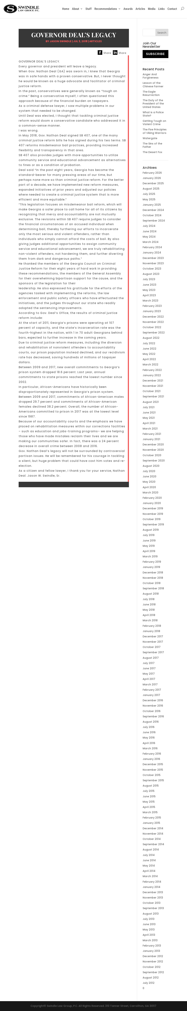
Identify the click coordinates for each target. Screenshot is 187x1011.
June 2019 (149, 540)
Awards (128, 9)
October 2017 (152, 647)
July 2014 (149, 855)
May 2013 (149, 929)
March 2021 (150, 428)
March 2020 (150, 492)
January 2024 (152, 252)
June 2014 (149, 860)
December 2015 (153, 764)
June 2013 (149, 924)
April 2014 (149, 871)
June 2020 (149, 476)
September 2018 (153, 588)
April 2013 (149, 935)
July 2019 (148, 535)
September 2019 (153, 524)
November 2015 (153, 770)
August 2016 (151, 722)
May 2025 (149, 199)
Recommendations (105, 9)
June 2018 (149, 604)
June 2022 (149, 348)
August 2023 (151, 274)
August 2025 (151, 188)
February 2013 (152, 945)
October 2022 (152, 327)
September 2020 (154, 460)
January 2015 (151, 823)
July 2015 (148, 791)
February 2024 (152, 247)
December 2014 (153, 828)
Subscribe (155, 54)
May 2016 (149, 737)
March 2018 (150, 620)
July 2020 (149, 471)
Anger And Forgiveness (151, 76)
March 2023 (150, 300)
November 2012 (153, 961)
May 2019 (149, 546)
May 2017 (149, 674)
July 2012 (148, 983)
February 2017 (152, 690)
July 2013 (148, 919)
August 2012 (151, 977)
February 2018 (152, 626)
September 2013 (153, 908)
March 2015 (150, 812)
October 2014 (152, 839)
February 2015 (152, 817)
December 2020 (153, 444)
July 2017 (148, 663)
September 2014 (153, 844)
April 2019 (149, 551)
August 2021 (151, 402)
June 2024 (150, 231)
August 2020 (151, 466)
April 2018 (149, 615)
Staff (88, 9)
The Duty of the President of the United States (153, 103)
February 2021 (152, 434)
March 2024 (151, 242)
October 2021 (152, 391)
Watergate (150, 138)
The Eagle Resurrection (151, 93)
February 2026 (152, 173)
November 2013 (153, 897)
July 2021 (148, 407)
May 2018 (149, 610)
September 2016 (153, 716)
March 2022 (150, 364)
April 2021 (149, 423)
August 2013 (151, 913)
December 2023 (153, 258)
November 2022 (153, 322)
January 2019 (151, 567)
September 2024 (154, 220)
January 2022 (152, 375)
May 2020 (149, 482)
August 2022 (151, 338)
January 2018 (151, 631)
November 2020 (153, 450)
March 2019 (150, 556)
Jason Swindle (60, 41)
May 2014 (149, 865)
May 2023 (149, 290)
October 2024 (152, 215)
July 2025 (149, 194)
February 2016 (152, 754)
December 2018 (153, 572)
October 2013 (152, 903)
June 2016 (149, 732)
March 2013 (150, 940)
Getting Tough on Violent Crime (154, 122)
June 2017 (149, 668)
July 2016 (148, 727)
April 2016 (149, 743)
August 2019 (151, 530)
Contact (172, 9)
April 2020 (149, 487)
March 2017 (150, 684)
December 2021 (153, 380)
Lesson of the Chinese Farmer (153, 84)
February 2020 (152, 498)
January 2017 (151, 695)
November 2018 (153, 578)
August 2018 (151, 594)
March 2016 (150, 748)
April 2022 (149, 359)
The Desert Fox (152, 152)
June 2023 (149, 285)
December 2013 (153, 892)
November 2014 (153, 833)
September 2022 (154, 332)
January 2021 (151, 439)
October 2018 (152, 583)
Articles (140, 9)
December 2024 (153, 210)
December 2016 (153, 700)
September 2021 (153, 396)
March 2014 (150, 876)
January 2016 (151, 759)
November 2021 (153, 386)
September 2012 (153, 972)
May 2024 (149, 237)
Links (161, 9)
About (75, 9)
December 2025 (153, 183)
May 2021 (149, 418)
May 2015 (149, 802)
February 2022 (152, 370)
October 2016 (152, 711)
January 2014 (151, 887)
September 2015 (153, 780)
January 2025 (152, 205)
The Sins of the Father (152, 145)
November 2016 (153, 705)
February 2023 (152, 306)
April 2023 (149, 295)
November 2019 (153, 514)
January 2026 (152, 178)
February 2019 (152, 562)
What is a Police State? (153, 113)
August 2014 (151, 849)
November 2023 (153, 263)
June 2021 (149, 412)
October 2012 (152, 967)
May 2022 (149, 354)
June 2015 (149, 796)
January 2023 (152, 311)
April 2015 (149, 807)
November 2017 (153, 642)
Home (65, 9)
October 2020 (152, 455)
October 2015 (152, 775)
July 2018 (148, 599)
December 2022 (153, 316)
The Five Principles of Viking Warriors (155, 131)
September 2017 (153, 652)
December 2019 (153, 508)
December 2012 (153, 956)
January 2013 (151, 951)
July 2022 (149, 343)
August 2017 (151, 658)
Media (151, 9)
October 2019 (152, 519)
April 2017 (149, 679)
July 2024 (149, 226)
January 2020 (152, 503)
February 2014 (152, 882)
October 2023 (152, 268)
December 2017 (153, 636)
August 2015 (151, 785)
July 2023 (149, 279)
